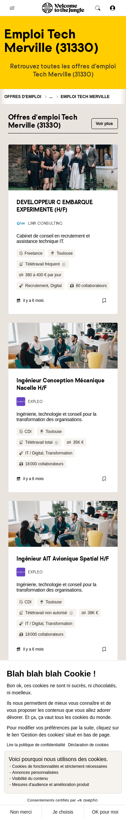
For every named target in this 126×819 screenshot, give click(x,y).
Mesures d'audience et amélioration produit (50, 784)
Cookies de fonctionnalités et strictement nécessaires (59, 766)
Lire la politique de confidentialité (36, 745)
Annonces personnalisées (35, 772)
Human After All (63, 482)
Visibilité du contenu (30, 778)
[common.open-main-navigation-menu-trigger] (12, 8)
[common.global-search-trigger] (97, 8)
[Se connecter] (112, 8)
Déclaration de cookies (88, 745)
